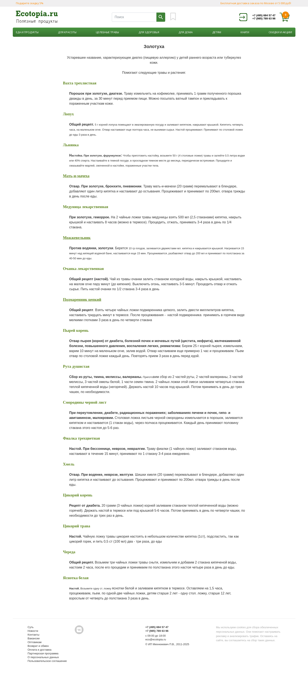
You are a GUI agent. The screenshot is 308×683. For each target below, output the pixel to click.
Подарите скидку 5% (29, 3)
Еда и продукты (27, 32)
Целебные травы (107, 32)
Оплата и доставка (40, 649)
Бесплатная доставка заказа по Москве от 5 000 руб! (255, 3)
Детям (216, 32)
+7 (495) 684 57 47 (263, 15)
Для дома (186, 32)
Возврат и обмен (38, 645)
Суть (31, 627)
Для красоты (67, 32)
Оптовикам (35, 642)
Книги (245, 32)
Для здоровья (149, 32)
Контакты (33, 634)
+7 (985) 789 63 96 (263, 18)
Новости (33, 630)
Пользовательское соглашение (47, 661)
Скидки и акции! (280, 32)
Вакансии (34, 638)
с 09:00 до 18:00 (155, 635)
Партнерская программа (43, 653)
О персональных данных (43, 657)
